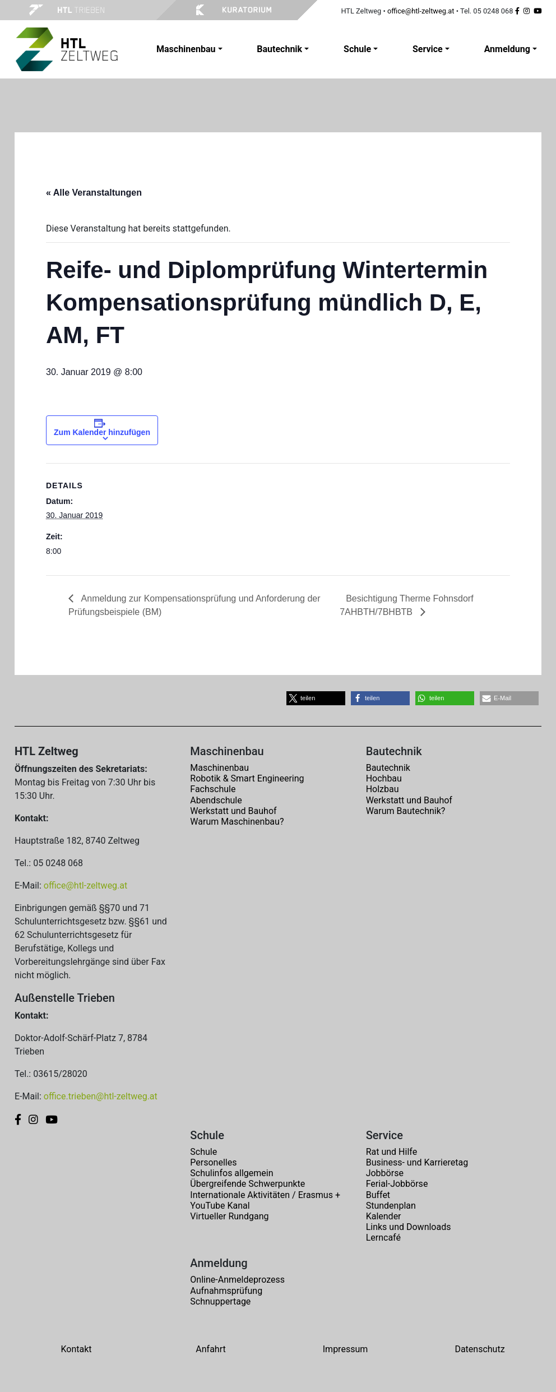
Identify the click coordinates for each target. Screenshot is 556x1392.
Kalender (383, 1216)
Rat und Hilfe (391, 1151)
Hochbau (384, 778)
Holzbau (382, 789)
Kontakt (76, 1349)
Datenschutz (479, 1349)
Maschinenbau (219, 767)
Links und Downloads (408, 1227)
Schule (203, 1151)
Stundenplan (391, 1205)
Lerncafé (383, 1237)
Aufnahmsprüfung (226, 1290)
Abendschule (216, 800)
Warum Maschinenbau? (237, 821)
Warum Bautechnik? (406, 811)
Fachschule (212, 789)
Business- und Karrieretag (417, 1162)
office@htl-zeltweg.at (421, 11)
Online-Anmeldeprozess (237, 1279)
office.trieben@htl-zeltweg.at (100, 1096)
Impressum (345, 1349)
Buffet (378, 1195)
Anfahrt (210, 1349)
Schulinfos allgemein (231, 1173)
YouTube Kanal (219, 1205)
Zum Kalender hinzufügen (102, 432)
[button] (315, 698)
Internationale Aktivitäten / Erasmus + (265, 1195)
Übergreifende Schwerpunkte (247, 1183)
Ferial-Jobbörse (397, 1183)
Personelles (213, 1162)
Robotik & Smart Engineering (247, 778)
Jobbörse (385, 1173)
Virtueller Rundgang (229, 1216)
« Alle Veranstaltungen (94, 192)
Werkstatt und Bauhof (233, 811)
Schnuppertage (220, 1301)
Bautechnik (388, 767)
